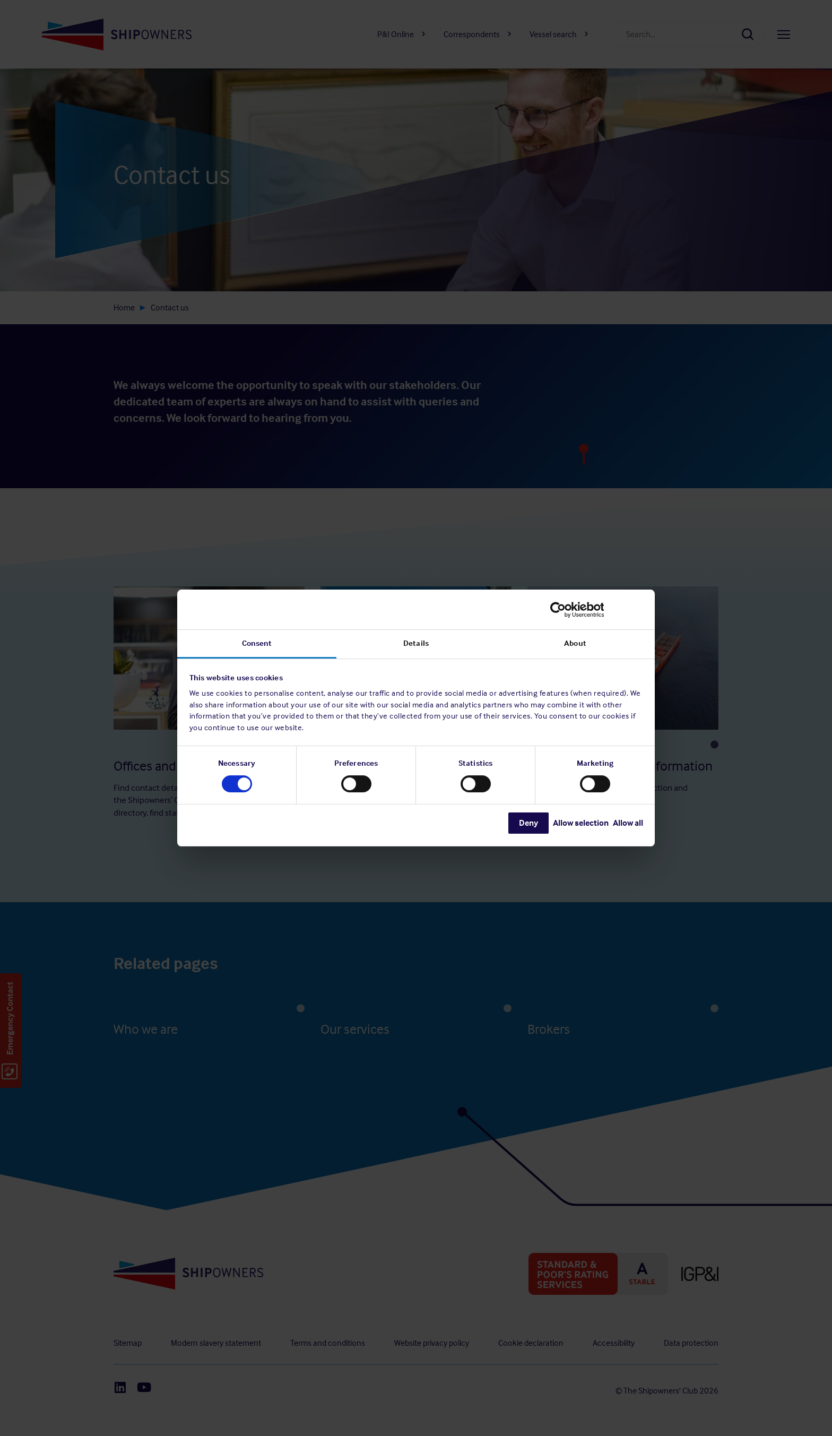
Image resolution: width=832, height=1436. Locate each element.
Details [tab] (416, 643)
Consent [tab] (257, 643)
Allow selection (581, 822)
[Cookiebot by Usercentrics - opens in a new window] (596, 610)
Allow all (628, 822)
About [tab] (575, 643)
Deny (528, 822)
